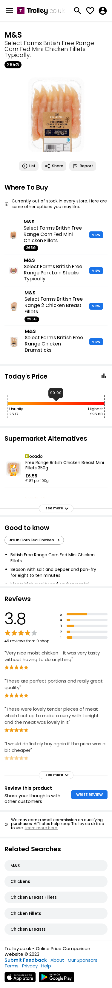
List (29, 166)
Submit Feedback (25, 960)
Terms (11, 966)
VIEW (96, 234)
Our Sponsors (82, 960)
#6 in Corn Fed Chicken (35, 540)
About (57, 960)
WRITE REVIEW (89, 794)
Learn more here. (41, 828)
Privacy (30, 966)
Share (54, 166)
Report (82, 166)
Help (46, 966)
